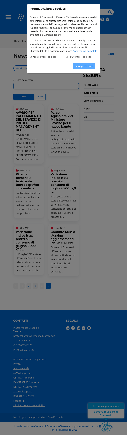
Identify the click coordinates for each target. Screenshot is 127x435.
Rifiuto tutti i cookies (80, 56)
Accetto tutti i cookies (44, 56)
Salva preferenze (84, 66)
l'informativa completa (85, 51)
